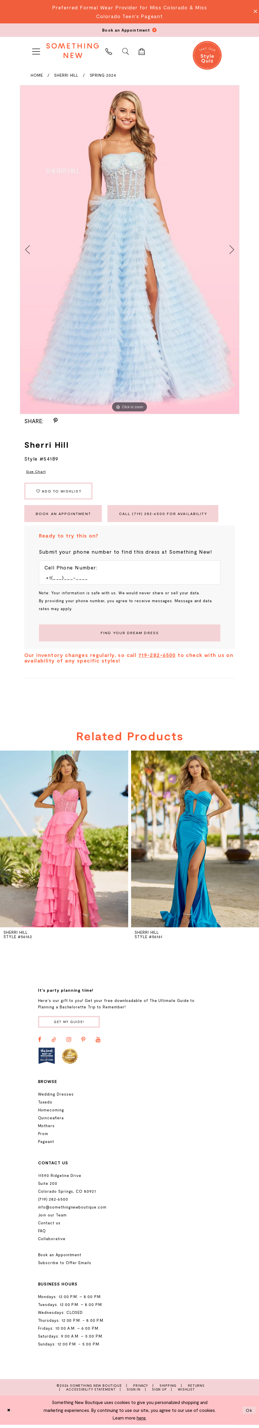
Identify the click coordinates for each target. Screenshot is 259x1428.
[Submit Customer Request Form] (129, 635)
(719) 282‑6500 (53, 1202)
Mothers (46, 1129)
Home (37, 75)
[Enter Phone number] (126, 580)
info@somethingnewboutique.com (72, 1210)
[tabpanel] (129, 249)
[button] (36, 50)
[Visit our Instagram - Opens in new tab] (68, 1043)
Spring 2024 (103, 75)
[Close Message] (253, 11)
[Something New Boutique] (72, 50)
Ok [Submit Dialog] (249, 1413)
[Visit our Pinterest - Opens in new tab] (83, 1043)
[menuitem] (36, 50)
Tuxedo (45, 1105)
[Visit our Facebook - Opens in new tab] (39, 1043)
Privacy (140, 1389)
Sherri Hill (66, 75)
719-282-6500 (157, 658)
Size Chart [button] (36, 471)
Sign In (133, 1393)
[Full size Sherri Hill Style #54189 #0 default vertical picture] (129, 249)
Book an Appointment (64, 515)
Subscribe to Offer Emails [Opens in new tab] (64, 1266)
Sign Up (159, 1393)
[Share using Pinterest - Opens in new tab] (56, 421)
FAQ (42, 1234)
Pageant (46, 1145)
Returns (196, 1389)
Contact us (49, 1226)
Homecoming (51, 1113)
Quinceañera (51, 1121)
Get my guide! (70, 1025)
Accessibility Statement (90, 1393)
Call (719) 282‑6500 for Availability (168, 515)
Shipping (167, 1389)
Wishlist (186, 1393)
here (141, 1421)
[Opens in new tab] (46, 1059)
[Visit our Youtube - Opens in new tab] (98, 1043)
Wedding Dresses (56, 1097)
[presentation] (64, 842)
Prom (43, 1137)
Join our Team (52, 1218)
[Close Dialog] (9, 1413)
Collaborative (52, 1242)
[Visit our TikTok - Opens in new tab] (54, 1043)
